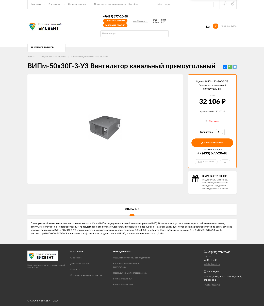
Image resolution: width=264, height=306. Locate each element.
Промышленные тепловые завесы (130, 273)
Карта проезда (212, 284)
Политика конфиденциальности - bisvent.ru (116, 4)
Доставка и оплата (77, 4)
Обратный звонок (115, 21)
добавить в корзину (212, 143)
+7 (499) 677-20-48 (212, 153)
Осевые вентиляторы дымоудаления (131, 258)
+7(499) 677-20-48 (115, 16)
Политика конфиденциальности (86, 275)
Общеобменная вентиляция (53, 57)
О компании (54, 4)
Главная (31, 57)
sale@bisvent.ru (140, 21)
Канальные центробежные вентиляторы (90, 57)
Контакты (36, 4)
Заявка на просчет (115, 25)
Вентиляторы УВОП (123, 279)
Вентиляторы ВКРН (123, 285)
